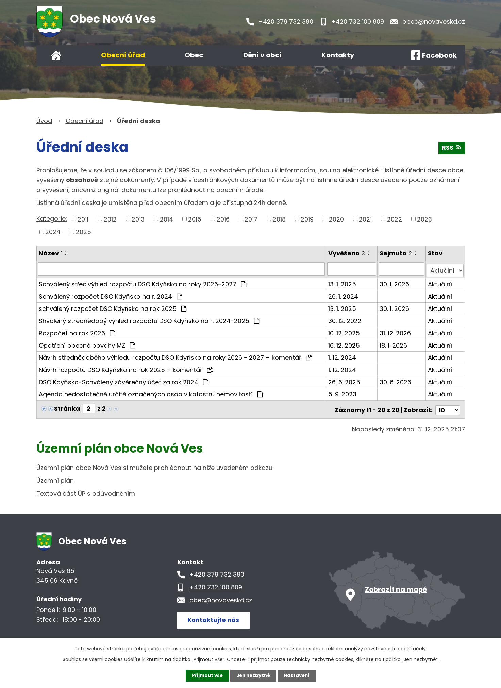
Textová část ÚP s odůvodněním (85, 490)
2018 (279, 219)
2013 (138, 219)
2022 (394, 219)
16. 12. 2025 (344, 343)
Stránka (67, 407)
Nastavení (298, 675)
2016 (223, 219)
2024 (53, 232)
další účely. (414, 648)
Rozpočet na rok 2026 (77, 331)
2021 (365, 219)
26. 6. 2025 (345, 380)
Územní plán (55, 477)
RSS (451, 149)
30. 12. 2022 (345, 319)
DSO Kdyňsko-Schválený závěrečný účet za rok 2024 (123, 380)
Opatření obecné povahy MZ (87, 343)
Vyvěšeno (347, 253)
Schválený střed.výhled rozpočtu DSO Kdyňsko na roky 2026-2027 (142, 282)
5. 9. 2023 (343, 392)
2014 (166, 219)
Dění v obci (262, 55)
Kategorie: (51, 218)
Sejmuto (396, 253)
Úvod (56, 55)
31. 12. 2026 (395, 331)
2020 (336, 219)
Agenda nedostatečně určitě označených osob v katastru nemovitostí (151, 392)
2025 (83, 232)
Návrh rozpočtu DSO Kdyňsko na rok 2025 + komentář (126, 368)
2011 (83, 219)
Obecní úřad (123, 55)
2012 (110, 219)
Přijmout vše (205, 675)
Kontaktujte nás (214, 616)
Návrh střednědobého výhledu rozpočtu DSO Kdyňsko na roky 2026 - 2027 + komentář (175, 356)
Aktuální (440, 282)
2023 (424, 219)
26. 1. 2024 (343, 294)
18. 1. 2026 (393, 343)
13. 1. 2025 (342, 282)
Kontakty (337, 55)
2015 (194, 219)
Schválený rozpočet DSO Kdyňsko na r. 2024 (110, 294)
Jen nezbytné (253, 675)
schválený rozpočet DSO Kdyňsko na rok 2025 (112, 307)
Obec (194, 55)
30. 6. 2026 (396, 380)
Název (51, 253)
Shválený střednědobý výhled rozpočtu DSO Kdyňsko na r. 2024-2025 (149, 319)
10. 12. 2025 (344, 331)
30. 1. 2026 (395, 282)
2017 (251, 219)
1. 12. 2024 (342, 356)
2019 (307, 219)
